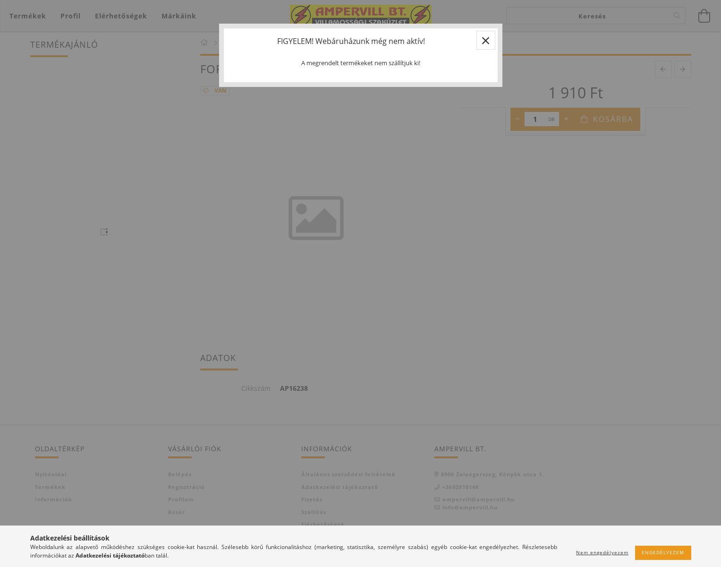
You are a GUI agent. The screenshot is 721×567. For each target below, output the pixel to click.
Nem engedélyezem (602, 552)
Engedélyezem (663, 552)
